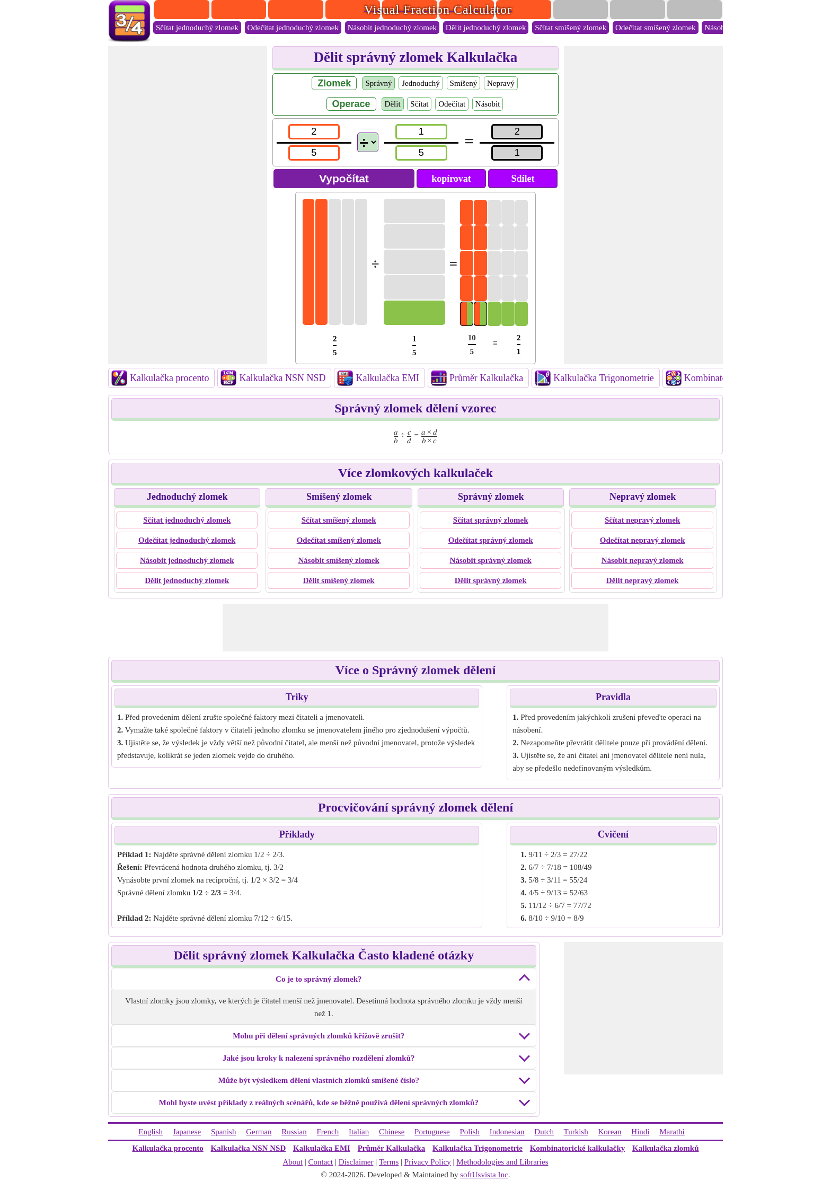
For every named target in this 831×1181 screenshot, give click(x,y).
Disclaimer (356, 1162)
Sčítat (419, 104)
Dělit (393, 104)
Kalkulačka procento (169, 378)
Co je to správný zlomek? (318, 979)
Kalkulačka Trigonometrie (603, 378)
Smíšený (464, 83)
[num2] (421, 131)
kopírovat (451, 178)
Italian (359, 1131)
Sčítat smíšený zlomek (570, 27)
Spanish (223, 1131)
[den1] (314, 153)
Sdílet (522, 178)
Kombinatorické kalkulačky (577, 1148)
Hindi (640, 1131)
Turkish (576, 1131)
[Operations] (367, 142)
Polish (470, 1131)
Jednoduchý (421, 83)
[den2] (421, 153)
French (328, 1131)
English (150, 1131)
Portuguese (432, 1131)
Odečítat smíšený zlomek (655, 27)
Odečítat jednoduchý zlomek (293, 27)
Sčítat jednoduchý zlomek (197, 27)
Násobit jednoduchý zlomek (392, 27)
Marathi (671, 1131)
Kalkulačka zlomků (665, 1148)
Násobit (487, 104)
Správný (378, 83)
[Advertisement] (187, 205)
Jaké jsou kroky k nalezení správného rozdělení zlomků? (318, 1058)
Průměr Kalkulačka (486, 378)
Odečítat (451, 104)
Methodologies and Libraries (502, 1162)
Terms (389, 1162)
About (292, 1162)
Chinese (391, 1131)
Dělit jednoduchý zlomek (486, 27)
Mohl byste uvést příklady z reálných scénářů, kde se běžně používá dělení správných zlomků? (319, 1102)
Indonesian (507, 1131)
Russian (294, 1131)
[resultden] (517, 153)
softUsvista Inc (484, 1174)
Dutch (544, 1131)
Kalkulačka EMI (387, 378)
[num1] (314, 131)
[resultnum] (517, 131)
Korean (609, 1131)
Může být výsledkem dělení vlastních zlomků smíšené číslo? (319, 1080)
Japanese (187, 1131)
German (258, 1131)
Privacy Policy (427, 1162)
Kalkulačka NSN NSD (282, 378)
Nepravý (501, 83)
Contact (320, 1162)
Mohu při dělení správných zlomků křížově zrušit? (318, 1036)
